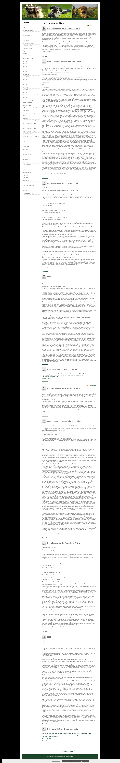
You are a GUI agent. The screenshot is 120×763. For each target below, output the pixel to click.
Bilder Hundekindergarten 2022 (30, 95)
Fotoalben (25, 118)
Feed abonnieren (92, 25)
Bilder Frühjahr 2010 (28, 56)
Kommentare (45, 56)
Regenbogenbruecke (28, 175)
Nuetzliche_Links (27, 164)
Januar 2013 (26, 74)
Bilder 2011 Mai (26, 63)
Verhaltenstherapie (27, 105)
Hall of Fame (26, 146)
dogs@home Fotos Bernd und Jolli (31, 136)
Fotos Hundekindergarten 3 (29, 126)
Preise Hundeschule (27, 102)
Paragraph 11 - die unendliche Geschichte (64, 61)
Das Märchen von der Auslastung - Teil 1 (63, 183)
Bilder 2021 (25, 92)
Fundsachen (26, 180)
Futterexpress (26, 149)
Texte (24, 170)
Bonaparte (25, 144)
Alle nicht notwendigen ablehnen (80, 761)
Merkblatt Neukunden (28, 30)
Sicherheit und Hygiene (28, 43)
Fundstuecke (26, 182)
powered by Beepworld (69, 751)
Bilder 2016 (25, 84)
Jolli (24, 141)
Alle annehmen (66, 761)
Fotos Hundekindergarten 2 (29, 123)
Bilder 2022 (25, 97)
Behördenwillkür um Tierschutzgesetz (62, 369)
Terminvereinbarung (27, 35)
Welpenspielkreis (27, 172)
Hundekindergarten (27, 45)
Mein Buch (25, 53)
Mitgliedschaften (27, 51)
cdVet (24, 167)
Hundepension (26, 157)
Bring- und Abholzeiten (28, 38)
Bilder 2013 (25, 71)
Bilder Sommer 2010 (28, 58)
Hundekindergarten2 (28, 48)
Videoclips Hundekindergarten (30, 113)
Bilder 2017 (25, 87)
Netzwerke (25, 177)
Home (24, 25)
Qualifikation (26, 110)
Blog (24, 115)
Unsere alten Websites (28, 185)
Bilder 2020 (25, 89)
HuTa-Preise (26, 40)
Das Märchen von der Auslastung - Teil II (63, 28)
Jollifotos (25, 139)
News (24, 27)
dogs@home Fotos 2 (28, 133)
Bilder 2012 (25, 66)
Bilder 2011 (25, 61)
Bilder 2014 (25, 79)
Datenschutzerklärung (69, 749)
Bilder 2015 (25, 82)
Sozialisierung (26, 159)
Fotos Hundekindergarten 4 (29, 128)
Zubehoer (25, 162)
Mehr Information (56, 761)
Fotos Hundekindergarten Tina (30, 131)
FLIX (49, 277)
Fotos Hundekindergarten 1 (29, 120)
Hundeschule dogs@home (29, 100)
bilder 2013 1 (26, 76)
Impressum (25, 190)
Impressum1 (26, 188)
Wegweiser (25, 32)
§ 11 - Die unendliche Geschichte (31, 107)
